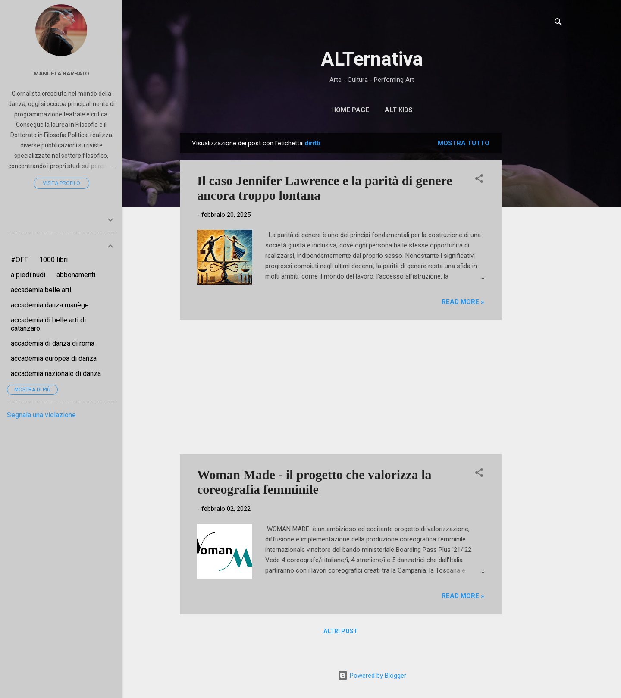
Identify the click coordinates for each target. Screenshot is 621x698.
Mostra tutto (463, 143)
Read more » (463, 302)
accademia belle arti (41, 290)
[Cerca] (558, 23)
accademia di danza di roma (52, 343)
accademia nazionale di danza (56, 373)
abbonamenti (75, 275)
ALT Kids (399, 110)
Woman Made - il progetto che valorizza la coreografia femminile (314, 481)
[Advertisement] (536, 262)
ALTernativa (372, 58)
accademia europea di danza (54, 358)
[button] (479, 180)
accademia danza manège (50, 305)
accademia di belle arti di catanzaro (48, 324)
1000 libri (53, 260)
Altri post (340, 631)
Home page (350, 110)
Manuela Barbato (61, 73)
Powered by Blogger (372, 675)
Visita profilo (61, 183)
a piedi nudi (28, 275)
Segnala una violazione (41, 415)
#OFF (19, 260)
